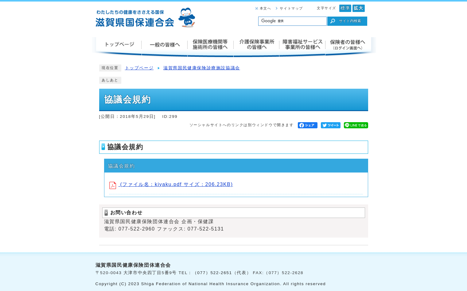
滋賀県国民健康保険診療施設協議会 (201, 68)
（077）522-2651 (212, 272)
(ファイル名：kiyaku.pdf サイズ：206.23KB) (171, 184)
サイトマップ (291, 8)
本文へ (265, 8)
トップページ (139, 68)
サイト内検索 (350, 21)
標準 (345, 8)
